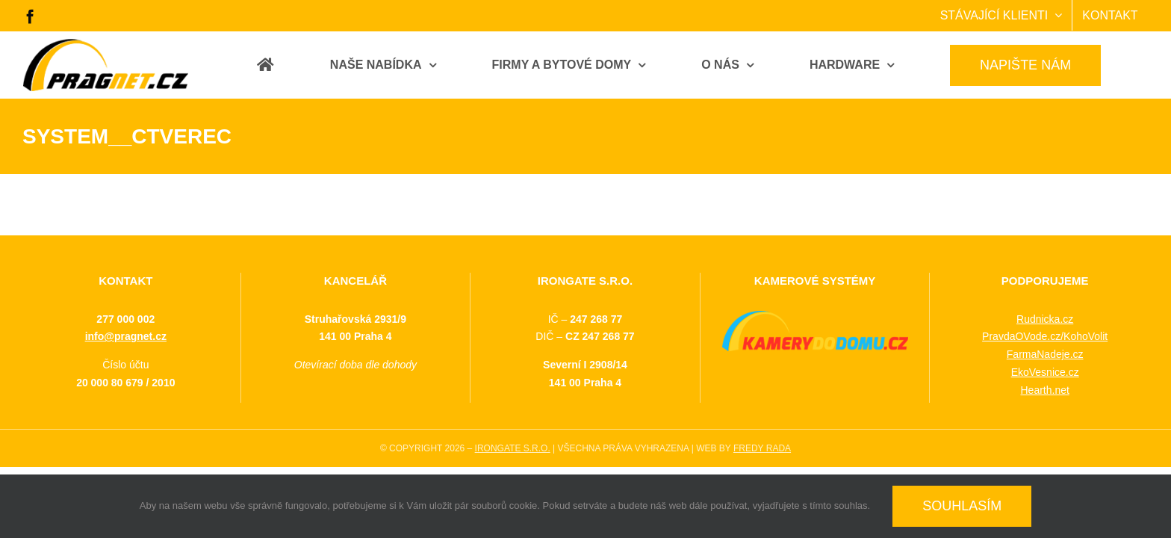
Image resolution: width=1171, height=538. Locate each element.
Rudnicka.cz (1044, 319)
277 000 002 (125, 319)
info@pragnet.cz (126, 336)
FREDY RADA (762, 448)
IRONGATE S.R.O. (512, 448)
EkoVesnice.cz (1045, 372)
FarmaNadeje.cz (1045, 354)
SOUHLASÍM (961, 505)
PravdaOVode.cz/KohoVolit (1045, 336)
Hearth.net (1044, 390)
